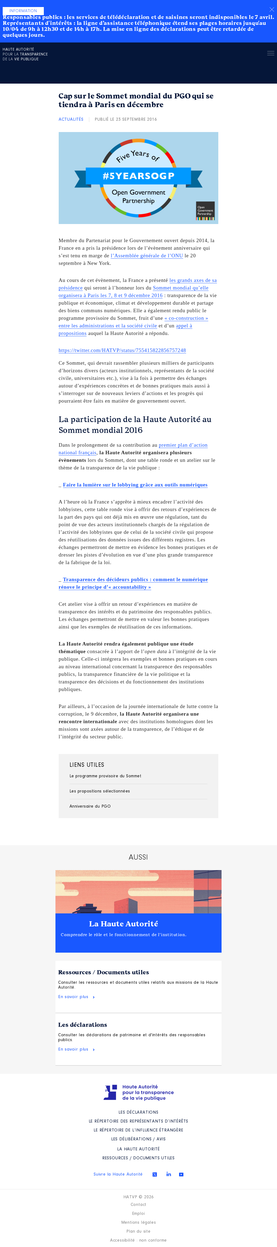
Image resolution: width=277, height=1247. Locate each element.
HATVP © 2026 (138, 1197)
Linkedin (169, 1174)
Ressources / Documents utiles (103, 972)
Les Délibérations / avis (138, 1139)
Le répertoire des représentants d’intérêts (139, 1121)
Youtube (181, 1174)
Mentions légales (138, 1222)
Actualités (71, 119)
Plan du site (138, 1231)
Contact (139, 1205)
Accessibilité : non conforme (138, 1240)
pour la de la (25, 54)
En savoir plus (73, 997)
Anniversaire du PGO (90, 806)
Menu (270, 54)
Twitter (155, 1174)
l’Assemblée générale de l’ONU (147, 255)
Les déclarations (82, 1025)
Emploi (138, 1214)
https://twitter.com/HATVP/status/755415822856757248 (122, 350)
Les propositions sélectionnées (100, 791)
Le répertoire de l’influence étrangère (138, 1130)
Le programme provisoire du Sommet (105, 776)
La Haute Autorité (123, 924)
